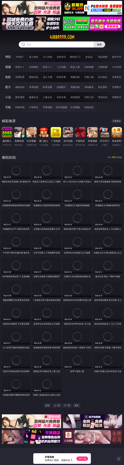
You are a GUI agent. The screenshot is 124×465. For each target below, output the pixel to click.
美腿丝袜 (75, 87)
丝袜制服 (89, 67)
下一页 (67, 405)
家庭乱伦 (33, 97)
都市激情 (19, 97)
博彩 (8, 57)
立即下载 (82, 458)
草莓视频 (47, 107)
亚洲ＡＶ (19, 67)
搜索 (99, 44)
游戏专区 (61, 56)
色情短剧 (89, 107)
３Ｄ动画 (61, 67)
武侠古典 (61, 97)
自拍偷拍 (33, 67)
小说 (8, 97)
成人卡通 (47, 77)
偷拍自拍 (33, 77)
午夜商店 (33, 107)
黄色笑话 (102, 97)
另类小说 (89, 97)
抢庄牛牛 (116, 56)
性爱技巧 (116, 97)
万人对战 (47, 56)
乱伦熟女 (102, 77)
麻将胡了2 (75, 56)
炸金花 (89, 56)
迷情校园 (75, 97)
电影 (8, 77)
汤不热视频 (61, 107)
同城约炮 (19, 107)
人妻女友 (47, 97)
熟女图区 (102, 87)
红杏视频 (75, 107)
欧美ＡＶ (47, 67)
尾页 (77, 405)
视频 (8, 67)
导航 (8, 107)
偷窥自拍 (19, 87)
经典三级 (89, 77)
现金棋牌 (102, 56)
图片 (8, 87)
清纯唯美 (89, 87)
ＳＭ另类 (116, 67)
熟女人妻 (75, 67)
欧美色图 (47, 87)
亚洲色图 (33, 87)
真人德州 (33, 56)
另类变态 (116, 77)
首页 (47, 405)
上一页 (57, 405)
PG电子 (20, 56)
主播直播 (102, 67)
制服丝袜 (75, 77)
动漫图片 (61, 87)
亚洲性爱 (19, 77)
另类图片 (116, 87)
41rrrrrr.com (62, 37)
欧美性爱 (61, 77)
